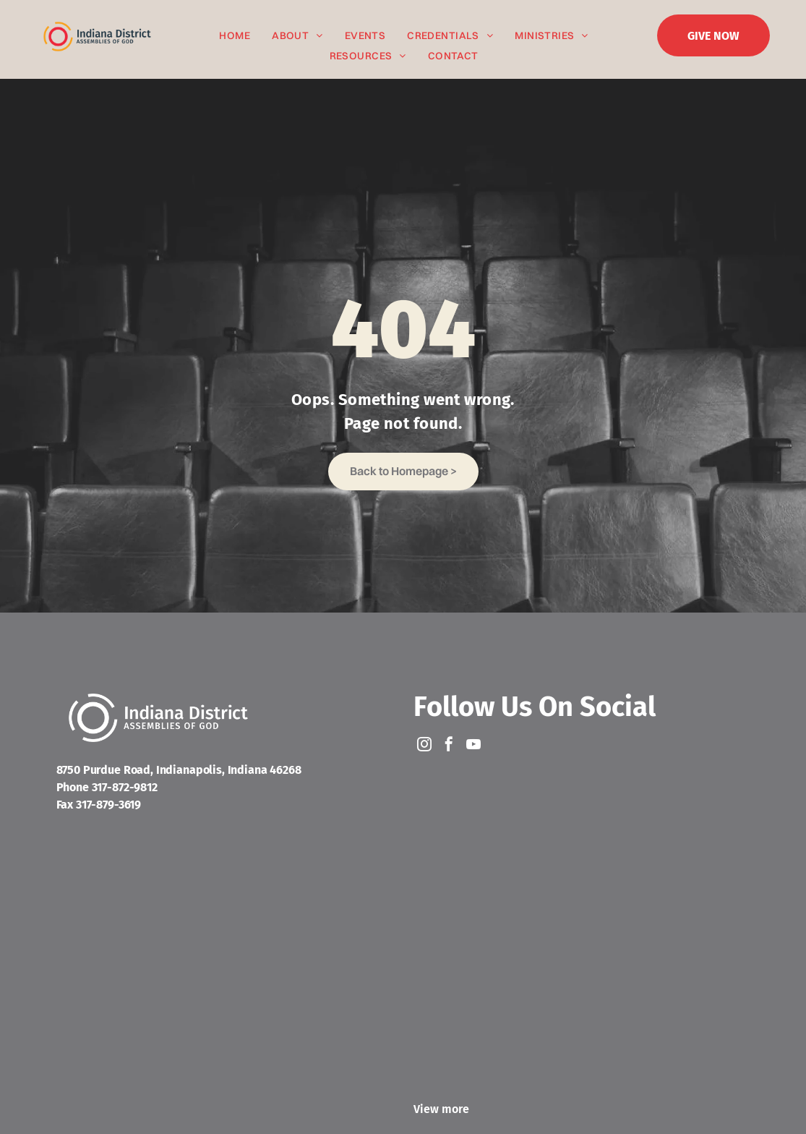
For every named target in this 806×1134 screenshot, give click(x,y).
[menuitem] (234, 35)
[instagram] (424, 746)
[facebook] (449, 746)
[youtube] (473, 746)
